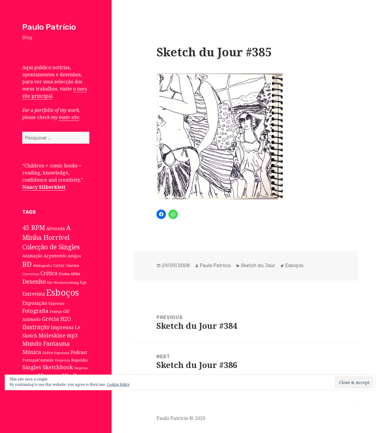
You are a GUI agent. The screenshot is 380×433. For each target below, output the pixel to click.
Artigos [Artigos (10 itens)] (74, 255)
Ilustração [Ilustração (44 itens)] (36, 327)
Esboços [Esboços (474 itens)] (62, 292)
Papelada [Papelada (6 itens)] (61, 352)
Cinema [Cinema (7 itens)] (72, 265)
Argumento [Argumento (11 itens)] (55, 255)
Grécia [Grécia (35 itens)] (50, 318)
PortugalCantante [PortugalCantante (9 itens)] (38, 360)
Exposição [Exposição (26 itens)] (34, 302)
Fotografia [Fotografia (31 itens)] (35, 310)
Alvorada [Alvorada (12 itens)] (55, 228)
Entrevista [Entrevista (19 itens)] (33, 294)
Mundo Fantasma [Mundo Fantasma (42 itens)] (46, 344)
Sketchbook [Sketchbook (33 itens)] (57, 367)
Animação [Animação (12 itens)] (32, 255)
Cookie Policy (118, 384)
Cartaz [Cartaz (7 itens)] (58, 265)
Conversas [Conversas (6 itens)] (30, 274)
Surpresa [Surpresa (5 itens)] (81, 368)
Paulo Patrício (49, 27)
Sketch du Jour (258, 265)
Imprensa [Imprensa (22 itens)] (62, 327)
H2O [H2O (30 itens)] (65, 318)
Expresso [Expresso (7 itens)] (56, 303)
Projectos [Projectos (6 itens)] (62, 360)
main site (69, 117)
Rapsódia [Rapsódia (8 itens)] (79, 360)
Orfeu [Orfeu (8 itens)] (47, 352)
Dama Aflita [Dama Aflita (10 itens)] (69, 273)
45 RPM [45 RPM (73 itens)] (33, 227)
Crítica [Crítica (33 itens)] (49, 273)
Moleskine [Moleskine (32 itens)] (52, 335)
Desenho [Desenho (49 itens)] (34, 281)
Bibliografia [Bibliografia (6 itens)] (42, 265)
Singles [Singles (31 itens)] (31, 367)
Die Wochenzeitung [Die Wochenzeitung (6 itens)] (63, 282)
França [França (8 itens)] (56, 311)
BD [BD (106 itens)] (27, 264)
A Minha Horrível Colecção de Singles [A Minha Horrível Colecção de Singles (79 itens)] (51, 237)
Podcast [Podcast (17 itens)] (79, 352)
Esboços (294, 265)
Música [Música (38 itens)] (31, 352)
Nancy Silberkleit (44, 187)
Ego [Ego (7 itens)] (83, 282)
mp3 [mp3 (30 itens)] (72, 335)
